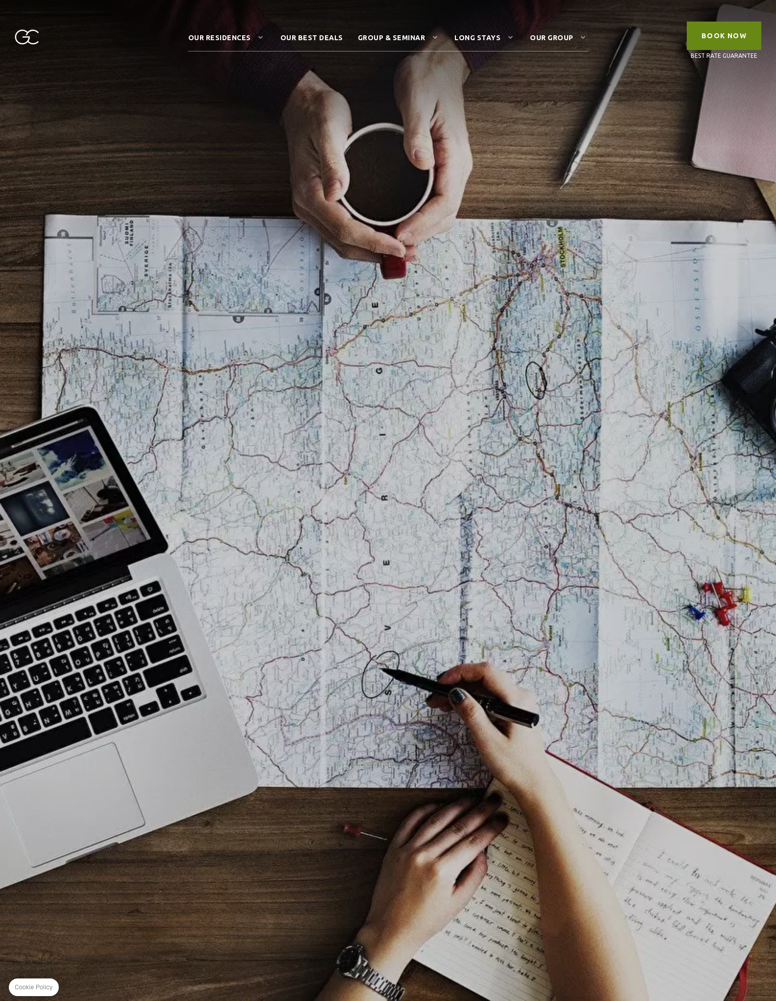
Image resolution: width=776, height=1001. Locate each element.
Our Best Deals (311, 37)
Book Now (724, 36)
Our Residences (219, 37)
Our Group (552, 37)
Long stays (477, 37)
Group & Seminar (392, 37)
